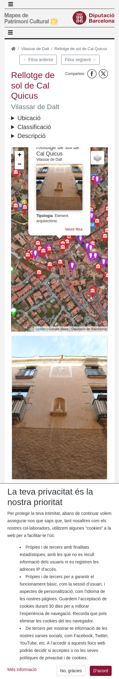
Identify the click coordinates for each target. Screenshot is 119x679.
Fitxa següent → (80, 59)
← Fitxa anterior (38, 59)
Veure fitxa (73, 229)
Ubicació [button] (29, 118)
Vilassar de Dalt (35, 48)
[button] (59, 407)
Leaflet (41, 329)
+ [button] (20, 155)
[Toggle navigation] (10, 4)
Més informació (22, 673)
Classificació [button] (34, 127)
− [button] (20, 164)
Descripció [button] (32, 135)
